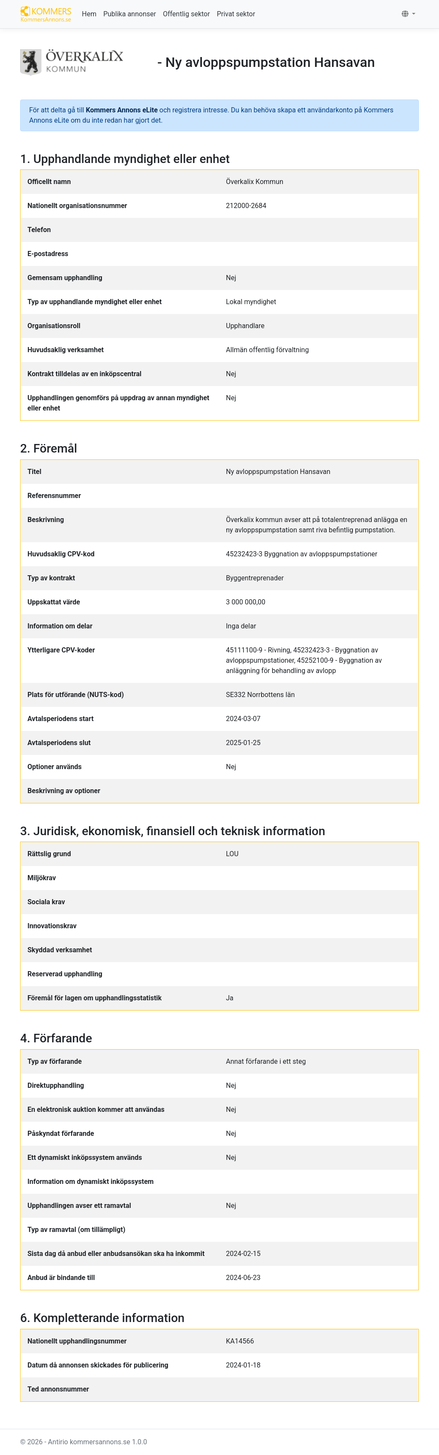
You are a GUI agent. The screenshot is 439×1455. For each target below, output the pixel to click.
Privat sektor (236, 14)
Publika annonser (129, 14)
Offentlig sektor (186, 14)
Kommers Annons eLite (122, 110)
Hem (89, 14)
